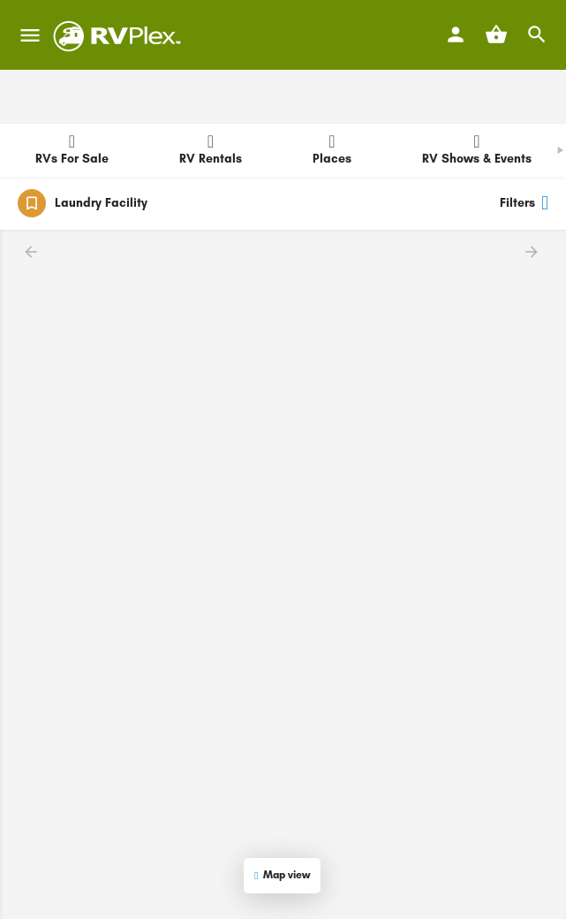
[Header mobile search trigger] (536, 34)
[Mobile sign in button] (455, 34)
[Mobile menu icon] (30, 35)
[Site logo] (119, 35)
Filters (524, 203)
